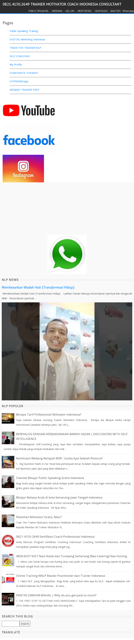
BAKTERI (116, 11)
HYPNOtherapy (19, 81)
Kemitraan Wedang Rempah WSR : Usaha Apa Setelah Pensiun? (59, 458)
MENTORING (84, 11)
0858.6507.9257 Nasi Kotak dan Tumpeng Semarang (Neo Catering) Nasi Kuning (71, 556)
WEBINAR (57, 11)
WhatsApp (128, 11)
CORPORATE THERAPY (24, 73)
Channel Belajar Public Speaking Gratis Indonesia (50, 478)
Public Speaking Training (24, 31)
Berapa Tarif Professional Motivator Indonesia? (48, 414)
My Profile (16, 64)
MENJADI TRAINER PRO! (24, 89)
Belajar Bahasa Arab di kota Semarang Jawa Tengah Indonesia (59, 497)
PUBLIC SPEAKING (38, 11)
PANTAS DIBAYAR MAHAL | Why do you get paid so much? (56, 595)
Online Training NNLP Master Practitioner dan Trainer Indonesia (60, 576)
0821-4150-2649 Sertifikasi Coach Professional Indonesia (55, 536)
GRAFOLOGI (101, 11)
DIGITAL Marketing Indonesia (27, 39)
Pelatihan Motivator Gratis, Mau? (39, 517)
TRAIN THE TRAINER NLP (25, 47)
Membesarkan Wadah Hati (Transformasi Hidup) (38, 287)
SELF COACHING (20, 56)
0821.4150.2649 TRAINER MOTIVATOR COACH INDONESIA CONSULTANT (62, 4)
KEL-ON (70, 11)
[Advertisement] (67, 210)
